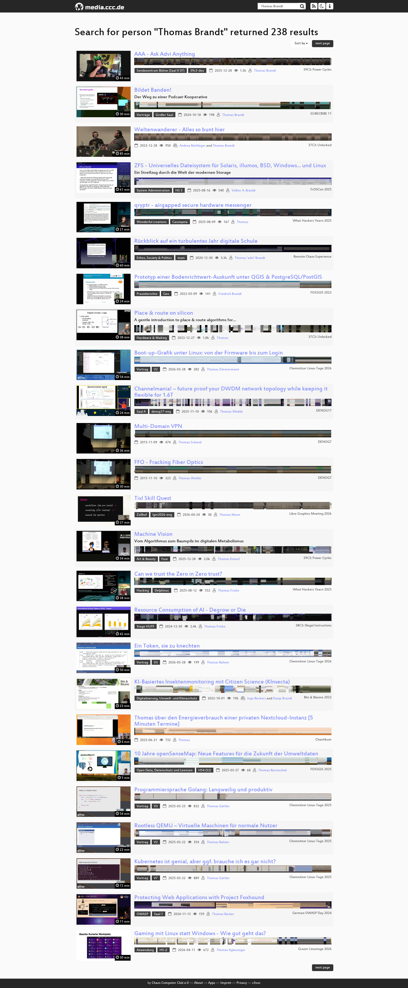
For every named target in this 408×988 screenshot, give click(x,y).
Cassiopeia (180, 222)
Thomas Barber (223, 914)
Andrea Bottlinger (193, 146)
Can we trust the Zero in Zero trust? (178, 574)
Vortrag (142, 369)
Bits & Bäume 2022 (318, 697)
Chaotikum (323, 740)
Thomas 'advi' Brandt (250, 258)
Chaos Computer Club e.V (170, 983)
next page (322, 43)
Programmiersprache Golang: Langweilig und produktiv (203, 790)
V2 (156, 369)
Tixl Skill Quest (152, 498)
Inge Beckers (256, 698)
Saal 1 (158, 914)
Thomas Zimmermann (223, 369)
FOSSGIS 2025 (321, 769)
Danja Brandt (282, 698)
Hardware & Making (152, 338)
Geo (166, 294)
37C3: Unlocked (320, 145)
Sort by (301, 43)
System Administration (153, 190)
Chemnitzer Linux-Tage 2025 (310, 805)
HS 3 (178, 190)
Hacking (143, 591)
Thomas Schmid (189, 442)
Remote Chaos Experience (313, 257)
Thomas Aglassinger (230, 950)
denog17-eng (161, 412)
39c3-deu (197, 71)
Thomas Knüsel (229, 559)
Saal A (141, 412)
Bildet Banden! (152, 90)
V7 (156, 878)
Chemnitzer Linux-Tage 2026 (310, 368)
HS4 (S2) (204, 770)
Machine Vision (153, 534)
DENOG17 (324, 411)
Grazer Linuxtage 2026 (315, 949)
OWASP (142, 914)
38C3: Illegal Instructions (314, 625)
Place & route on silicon (163, 313)
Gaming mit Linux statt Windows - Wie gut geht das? (200, 934)
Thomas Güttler (218, 806)
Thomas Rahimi (218, 662)
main (181, 258)
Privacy (242, 983)
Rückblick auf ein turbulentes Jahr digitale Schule (196, 241)
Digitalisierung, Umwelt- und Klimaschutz (167, 698)
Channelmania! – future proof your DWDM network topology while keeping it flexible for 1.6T (231, 392)
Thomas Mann (229, 515)
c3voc (256, 983)
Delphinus (162, 591)
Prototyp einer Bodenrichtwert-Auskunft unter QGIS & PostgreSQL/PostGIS (228, 277)
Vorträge (143, 115)
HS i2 (163, 950)
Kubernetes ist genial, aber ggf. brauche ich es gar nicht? (205, 862)
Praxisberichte (147, 294)
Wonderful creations (152, 222)
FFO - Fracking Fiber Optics (168, 462)
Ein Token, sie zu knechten (167, 646)
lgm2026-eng (162, 515)
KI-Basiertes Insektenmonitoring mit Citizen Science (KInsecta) (212, 682)
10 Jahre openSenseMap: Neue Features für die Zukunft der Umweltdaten (226, 754)
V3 (156, 662)
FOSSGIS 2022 (321, 293)
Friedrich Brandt (230, 294)
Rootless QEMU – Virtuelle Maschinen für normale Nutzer (205, 826)
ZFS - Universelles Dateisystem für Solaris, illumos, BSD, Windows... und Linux (230, 166)
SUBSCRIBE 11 (321, 114)
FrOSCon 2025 (321, 189)
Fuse (164, 559)
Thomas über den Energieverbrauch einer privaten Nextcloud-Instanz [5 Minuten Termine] (223, 721)
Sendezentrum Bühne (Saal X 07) (160, 71)
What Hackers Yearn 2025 (312, 221)
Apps (211, 983)
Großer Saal (164, 115)
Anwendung (145, 950)
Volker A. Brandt (244, 190)
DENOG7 (325, 442)
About (198, 983)
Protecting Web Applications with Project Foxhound (199, 898)
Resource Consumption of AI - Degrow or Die (190, 610)
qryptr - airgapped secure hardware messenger (193, 205)
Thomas (242, 222)
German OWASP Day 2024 (312, 913)
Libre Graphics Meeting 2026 (310, 514)
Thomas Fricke (228, 591)
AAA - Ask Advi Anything (164, 54)
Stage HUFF (145, 627)
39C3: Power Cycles (317, 70)
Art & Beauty (146, 559)
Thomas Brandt (265, 71)
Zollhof (142, 515)
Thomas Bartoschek (272, 770)
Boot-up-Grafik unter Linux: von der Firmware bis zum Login (208, 353)
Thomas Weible (231, 412)
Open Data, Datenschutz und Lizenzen (165, 770)
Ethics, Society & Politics (154, 258)
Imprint (225, 983)
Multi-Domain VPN (158, 427)
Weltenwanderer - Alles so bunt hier (179, 130)
